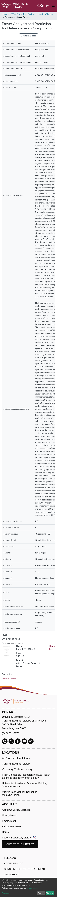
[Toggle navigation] (53, 5)
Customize (6, 893)
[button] (41, 5)
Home (4, 14)
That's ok (50, 893)
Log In (46, 5)
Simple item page (28, 35)
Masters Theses (45, 14)
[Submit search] (38, 5)
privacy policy (32, 888)
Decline (41, 893)
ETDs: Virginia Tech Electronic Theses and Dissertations (22, 14)
